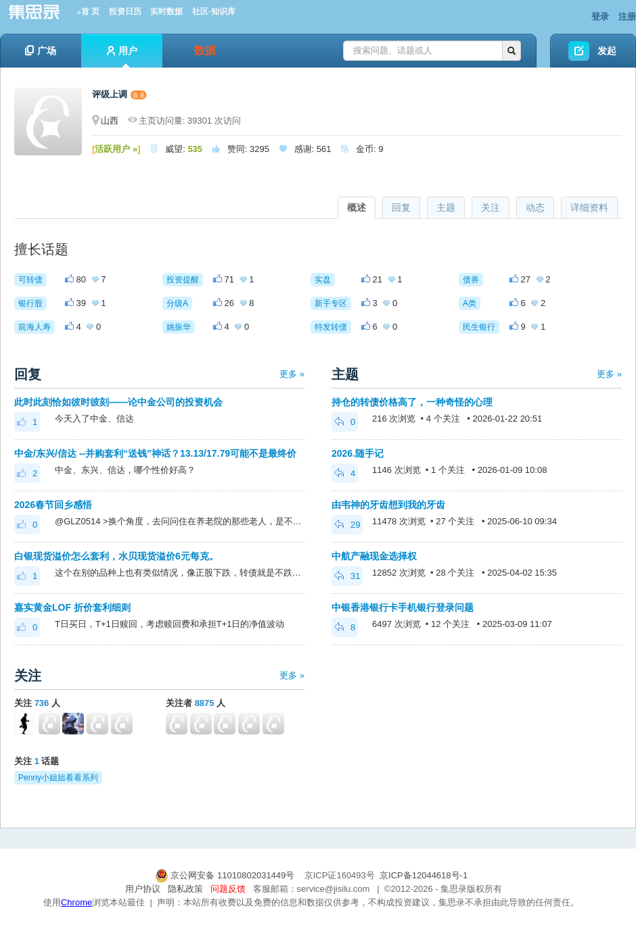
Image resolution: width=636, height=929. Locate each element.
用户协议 (142, 889)
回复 (401, 207)
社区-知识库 (213, 11)
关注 (490, 207)
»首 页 (88, 11)
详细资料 (589, 207)
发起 (606, 50)
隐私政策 (185, 889)
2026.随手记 (358, 453)
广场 (40, 50)
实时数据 (166, 11)
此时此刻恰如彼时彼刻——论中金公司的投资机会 (118, 402)
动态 (535, 207)
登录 (600, 16)
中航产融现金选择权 (374, 556)
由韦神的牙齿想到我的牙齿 (388, 504)
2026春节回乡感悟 (53, 504)
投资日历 (125, 11)
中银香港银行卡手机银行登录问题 (403, 607)
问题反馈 (228, 889)
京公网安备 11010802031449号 (226, 875)
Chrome (76, 902)
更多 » (291, 374)
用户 (122, 56)
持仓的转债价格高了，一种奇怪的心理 (412, 402)
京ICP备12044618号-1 (424, 875)
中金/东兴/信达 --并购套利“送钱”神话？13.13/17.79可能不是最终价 (155, 453)
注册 (627, 16)
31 (347, 576)
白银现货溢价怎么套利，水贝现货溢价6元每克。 (116, 556)
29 (347, 525)
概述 (356, 207)
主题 (445, 207)
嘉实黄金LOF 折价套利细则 (72, 607)
